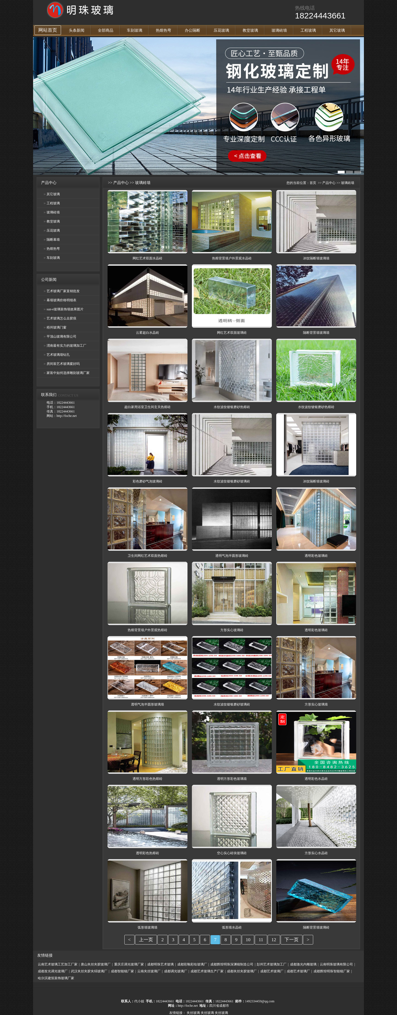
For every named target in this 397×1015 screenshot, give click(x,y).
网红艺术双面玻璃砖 (232, 333)
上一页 (146, 939)
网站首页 (47, 30)
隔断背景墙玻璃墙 (316, 333)
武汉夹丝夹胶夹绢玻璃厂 (89, 971)
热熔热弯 (163, 30)
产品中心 (121, 183)
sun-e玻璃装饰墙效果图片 (65, 309)
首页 (313, 183)
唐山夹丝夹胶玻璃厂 (96, 964)
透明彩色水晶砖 (316, 779)
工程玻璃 (308, 30)
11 (261, 939)
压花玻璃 (221, 30)
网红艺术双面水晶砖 (147, 258)
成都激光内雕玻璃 (303, 964)
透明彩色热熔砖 (147, 853)
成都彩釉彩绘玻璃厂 (192, 964)
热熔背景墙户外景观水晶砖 (232, 258)
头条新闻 (76, 30)
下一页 (292, 939)
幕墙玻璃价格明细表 (61, 300)
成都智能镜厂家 (122, 971)
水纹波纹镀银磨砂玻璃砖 (232, 481)
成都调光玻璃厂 (175, 971)
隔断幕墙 (53, 239)
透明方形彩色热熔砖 (147, 779)
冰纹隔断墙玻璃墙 (316, 258)
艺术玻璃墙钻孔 (58, 355)
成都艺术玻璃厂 (271, 971)
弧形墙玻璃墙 (147, 927)
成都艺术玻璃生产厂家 (207, 971)
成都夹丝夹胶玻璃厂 (242, 971)
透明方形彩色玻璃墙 (232, 779)
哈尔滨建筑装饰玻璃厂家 (56, 978)
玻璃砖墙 (279, 30)
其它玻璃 (337, 30)
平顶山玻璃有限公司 (61, 336)
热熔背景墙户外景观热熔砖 (147, 630)
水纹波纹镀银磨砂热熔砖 (232, 407)
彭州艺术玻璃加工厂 (271, 964)
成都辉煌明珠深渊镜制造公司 (231, 964)
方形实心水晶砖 (316, 853)
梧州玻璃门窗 (56, 327)
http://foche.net (188, 1006)
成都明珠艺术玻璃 (160, 964)
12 (274, 939)
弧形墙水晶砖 (232, 927)
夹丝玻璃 (193, 1013)
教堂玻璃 (250, 30)
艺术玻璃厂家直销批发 (63, 291)
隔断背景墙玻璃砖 (316, 927)
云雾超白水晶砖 (147, 333)
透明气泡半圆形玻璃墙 (147, 704)
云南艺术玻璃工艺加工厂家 (57, 964)
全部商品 (105, 30)
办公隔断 (192, 30)
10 (248, 939)
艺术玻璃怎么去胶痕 (61, 318)
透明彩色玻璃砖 (316, 556)
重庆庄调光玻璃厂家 (129, 964)
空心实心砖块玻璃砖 (232, 853)
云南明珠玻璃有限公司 (336, 964)
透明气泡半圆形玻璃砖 (231, 556)
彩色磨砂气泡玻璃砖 (147, 481)
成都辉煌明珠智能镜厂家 (331, 971)
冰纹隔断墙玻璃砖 (316, 481)
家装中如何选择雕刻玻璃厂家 (68, 373)
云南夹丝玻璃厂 (148, 971)
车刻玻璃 (134, 30)
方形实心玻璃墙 (316, 704)
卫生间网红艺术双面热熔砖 (147, 556)
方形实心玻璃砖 (231, 630)
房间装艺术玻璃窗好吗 (63, 364)
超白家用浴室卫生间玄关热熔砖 (147, 407)
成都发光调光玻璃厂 (53, 971)
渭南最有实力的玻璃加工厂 (66, 346)
